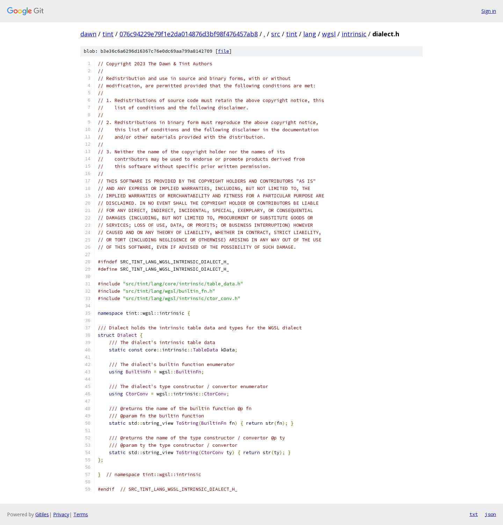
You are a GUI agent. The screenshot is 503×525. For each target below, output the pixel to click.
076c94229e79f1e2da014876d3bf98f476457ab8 (188, 34)
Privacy (61, 514)
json (490, 514)
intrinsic (354, 34)
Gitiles (42, 514)
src (275, 34)
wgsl (329, 34)
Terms (80, 514)
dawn (88, 34)
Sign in (488, 11)
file (223, 51)
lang (309, 34)
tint (108, 34)
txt (473, 514)
